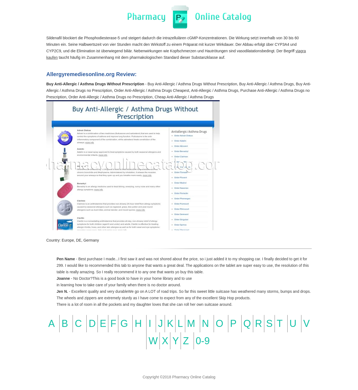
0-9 (203, 340)
